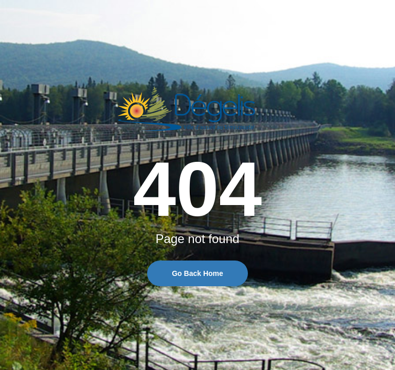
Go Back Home (197, 273)
